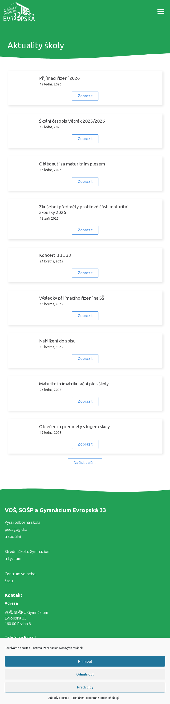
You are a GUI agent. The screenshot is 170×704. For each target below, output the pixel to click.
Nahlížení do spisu (57, 340)
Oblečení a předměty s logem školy (74, 426)
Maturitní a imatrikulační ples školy (74, 383)
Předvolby (85, 687)
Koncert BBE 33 (55, 255)
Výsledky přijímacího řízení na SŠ (71, 298)
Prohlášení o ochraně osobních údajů (96, 698)
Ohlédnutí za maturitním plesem (72, 163)
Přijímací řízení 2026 (59, 78)
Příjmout (85, 661)
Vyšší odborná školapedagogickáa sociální (22, 529)
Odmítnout (85, 674)
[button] (160, 11)
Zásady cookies (58, 698)
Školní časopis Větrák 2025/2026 (72, 121)
